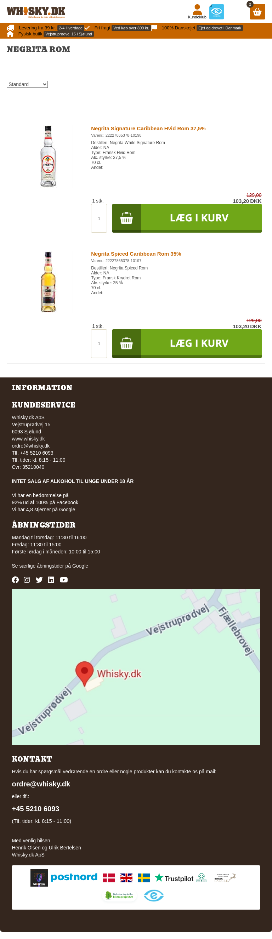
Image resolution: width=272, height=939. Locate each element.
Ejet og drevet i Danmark (219, 28)
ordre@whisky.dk (31, 446)
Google (80, 566)
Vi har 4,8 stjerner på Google (43, 509)
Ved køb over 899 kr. (131, 28)
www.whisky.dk (28, 439)
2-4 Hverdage (71, 28)
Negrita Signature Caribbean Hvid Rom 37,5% (148, 128)
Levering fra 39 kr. (37, 27)
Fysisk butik (30, 33)
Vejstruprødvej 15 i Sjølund (68, 34)
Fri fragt (102, 27)
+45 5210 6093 (35, 808)
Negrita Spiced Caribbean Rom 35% (136, 254)
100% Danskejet (179, 27)
